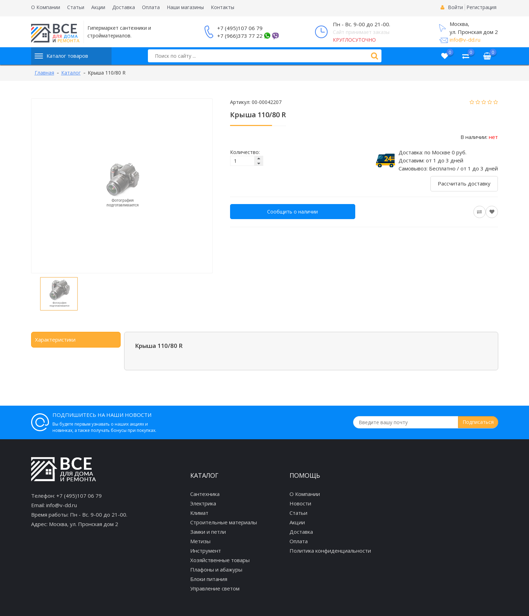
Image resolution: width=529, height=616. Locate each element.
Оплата (151, 7)
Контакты (222, 7)
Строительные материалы (223, 522)
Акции (98, 7)
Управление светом (215, 588)
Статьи (75, 7)
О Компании (45, 7)
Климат (199, 512)
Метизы (200, 541)
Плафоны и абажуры (216, 569)
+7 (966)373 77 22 (240, 35)
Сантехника (205, 493)
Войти (455, 7)
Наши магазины (185, 7)
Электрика (203, 503)
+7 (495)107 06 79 (240, 27)
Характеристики (55, 339)
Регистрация (481, 7)
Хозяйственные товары (220, 560)
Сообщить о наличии (292, 211)
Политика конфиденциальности (330, 550)
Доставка (123, 7)
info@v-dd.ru (465, 39)
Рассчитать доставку (464, 183)
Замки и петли (208, 531)
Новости (300, 503)
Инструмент (205, 550)
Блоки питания (208, 578)
